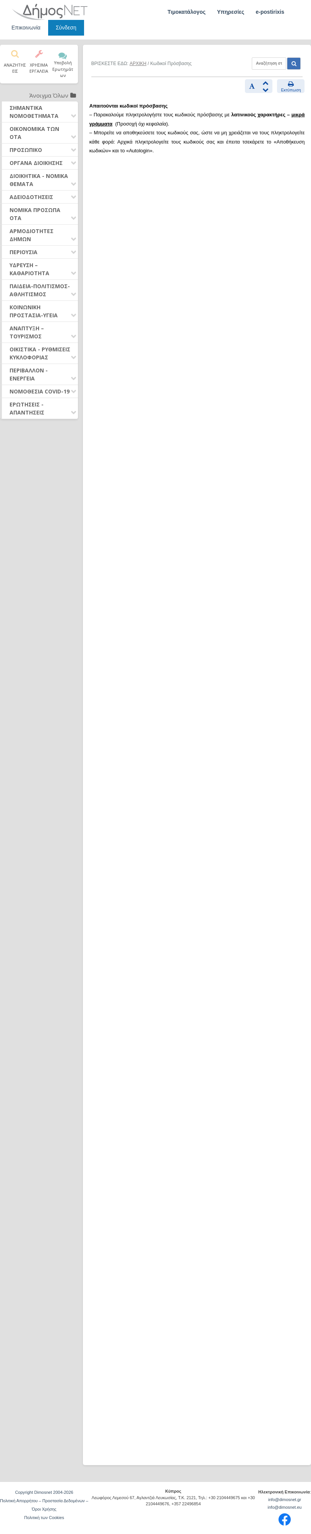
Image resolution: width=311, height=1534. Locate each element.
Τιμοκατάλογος (186, 12)
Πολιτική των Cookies (44, 1517)
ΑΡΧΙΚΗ (138, 63)
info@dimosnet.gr (284, 1499)
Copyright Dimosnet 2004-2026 (44, 1492)
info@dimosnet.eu (285, 1507)
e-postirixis (270, 12)
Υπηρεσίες (230, 12)
